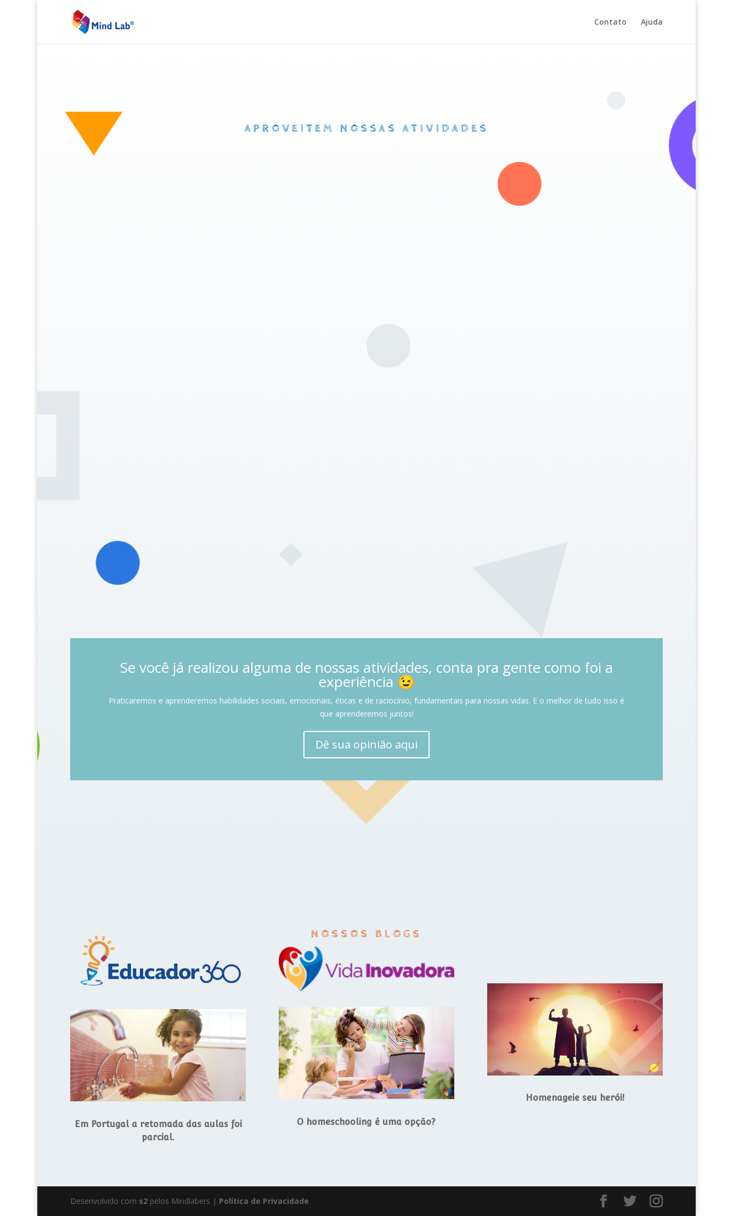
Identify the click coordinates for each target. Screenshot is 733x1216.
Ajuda (652, 22)
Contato (610, 22)
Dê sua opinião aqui (366, 744)
